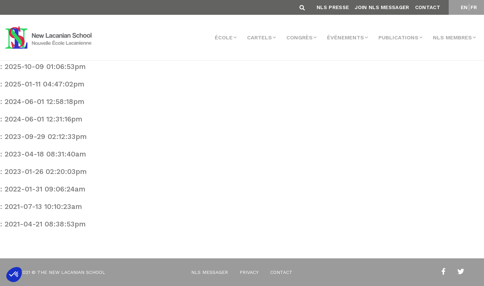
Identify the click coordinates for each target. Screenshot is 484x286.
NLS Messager (209, 272)
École (224, 37)
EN (464, 7)
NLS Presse (333, 7)
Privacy (249, 272)
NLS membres (452, 37)
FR (474, 7)
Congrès (299, 37)
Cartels (259, 37)
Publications (398, 37)
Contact (427, 7)
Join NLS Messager (382, 7)
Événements (345, 37)
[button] (14, 274)
